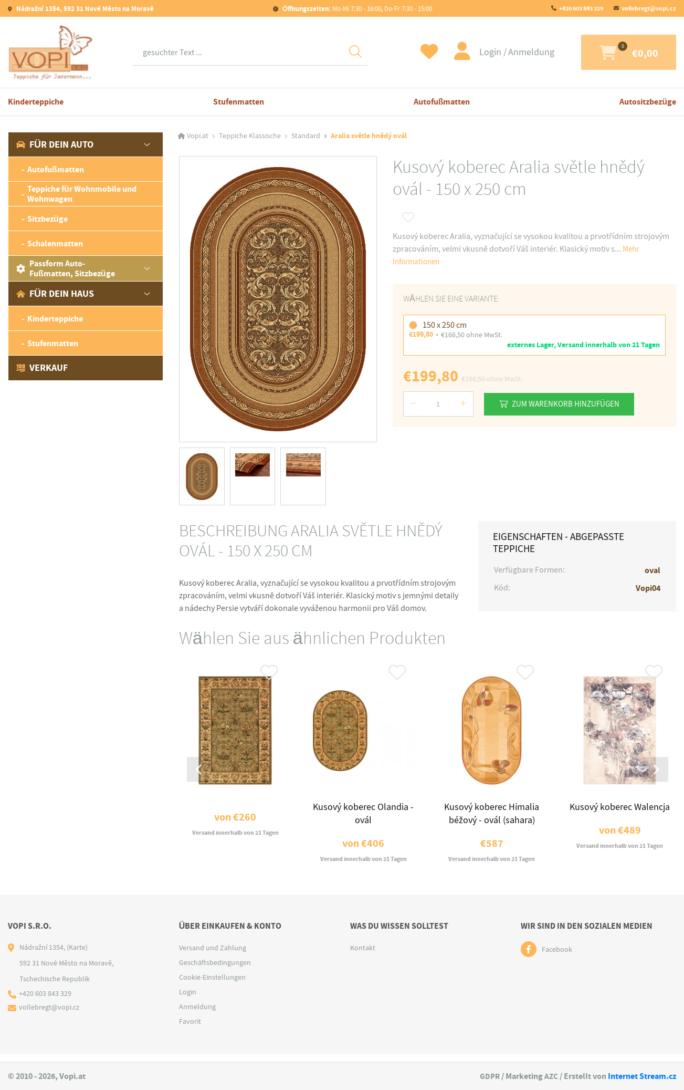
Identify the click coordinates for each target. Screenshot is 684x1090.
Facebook (557, 957)
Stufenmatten (238, 101)
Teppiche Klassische (250, 136)
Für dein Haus (55, 293)
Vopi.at (197, 136)
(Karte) (77, 955)
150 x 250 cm (445, 325)
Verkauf (42, 367)
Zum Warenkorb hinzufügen (570, 404)
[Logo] (51, 52)
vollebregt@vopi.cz (649, 8)
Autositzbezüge (647, 101)
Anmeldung (509, 52)
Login (469, 52)
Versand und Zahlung (212, 955)
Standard (305, 136)
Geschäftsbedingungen (215, 970)
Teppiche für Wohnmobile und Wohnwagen (81, 193)
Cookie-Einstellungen (212, 985)
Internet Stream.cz (642, 1076)
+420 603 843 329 (581, 8)
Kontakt (362, 955)
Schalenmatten (55, 243)
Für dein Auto (54, 144)
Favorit (190, 1029)
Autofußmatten (442, 101)
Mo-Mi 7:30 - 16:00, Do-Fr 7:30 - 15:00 (356, 8)
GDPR (488, 1076)
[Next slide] (654, 774)
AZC (551, 1076)
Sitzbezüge (47, 218)
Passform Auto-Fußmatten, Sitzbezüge (65, 268)
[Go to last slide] (200, 774)
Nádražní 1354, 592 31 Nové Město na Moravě (84, 8)
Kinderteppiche (36, 101)
